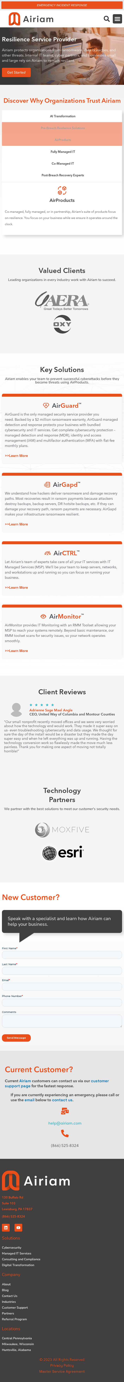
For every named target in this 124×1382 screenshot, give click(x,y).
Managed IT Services (16, 1253)
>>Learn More (16, 455)
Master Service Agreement (62, 1371)
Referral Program (14, 1319)
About (6, 1284)
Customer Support (15, 1308)
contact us (62, 1099)
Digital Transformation (18, 1265)
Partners (8, 1313)
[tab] (62, 116)
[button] (106, 19)
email (29, 1099)
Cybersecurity (11, 1248)
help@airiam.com (65, 1123)
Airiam (25, 1080)
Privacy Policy (62, 1365)
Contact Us (9, 1296)
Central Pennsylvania (17, 1338)
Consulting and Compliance (21, 1259)
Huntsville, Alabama (16, 1350)
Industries (9, 1302)
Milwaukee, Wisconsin (18, 1344)
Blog (5, 1290)
